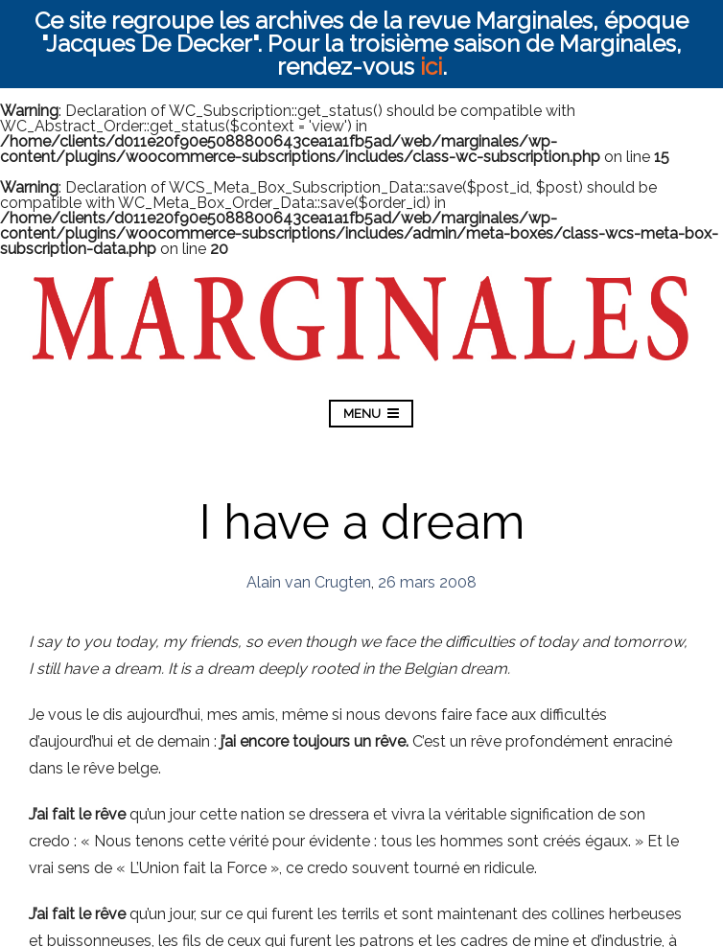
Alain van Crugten (308, 582)
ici (431, 67)
